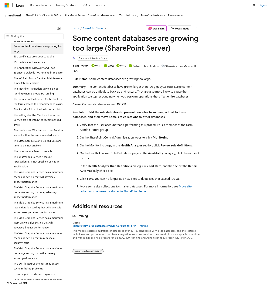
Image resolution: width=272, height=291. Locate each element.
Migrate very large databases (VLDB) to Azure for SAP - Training (110, 226)
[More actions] (196, 28)
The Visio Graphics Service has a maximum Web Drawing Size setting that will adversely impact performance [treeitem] (38, 222)
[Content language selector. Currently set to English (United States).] (22, 270)
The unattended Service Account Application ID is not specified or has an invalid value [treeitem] (37, 161)
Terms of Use (138, 279)
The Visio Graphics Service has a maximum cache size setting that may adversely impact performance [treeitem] (38, 192)
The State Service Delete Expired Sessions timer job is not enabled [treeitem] (37, 143)
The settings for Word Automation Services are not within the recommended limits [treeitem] (38, 132)
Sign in (263, 5)
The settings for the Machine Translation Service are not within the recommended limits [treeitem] (37, 119)
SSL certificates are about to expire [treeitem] (34, 56)
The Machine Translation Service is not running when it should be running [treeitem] (36, 91)
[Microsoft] (7, 5)
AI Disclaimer (12, 279)
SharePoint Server (93, 28)
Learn (76, 28)
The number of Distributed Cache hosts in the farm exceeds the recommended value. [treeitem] (38, 101)
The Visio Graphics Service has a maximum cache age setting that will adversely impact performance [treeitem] (38, 176)
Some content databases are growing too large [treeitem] (38, 48)
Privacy (82, 279)
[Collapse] (58, 28)
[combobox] (34, 36)
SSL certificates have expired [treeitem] (30, 62)
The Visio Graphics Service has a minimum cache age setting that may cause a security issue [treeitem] (38, 238)
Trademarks (156, 279)
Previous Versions (34, 279)
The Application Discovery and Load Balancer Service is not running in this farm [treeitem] (38, 70)
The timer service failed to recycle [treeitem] (33, 151)
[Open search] (254, 5)
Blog (51, 279)
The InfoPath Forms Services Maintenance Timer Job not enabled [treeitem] (38, 80)
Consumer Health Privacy (108, 279)
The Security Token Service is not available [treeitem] (38, 109)
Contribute (67, 279)
